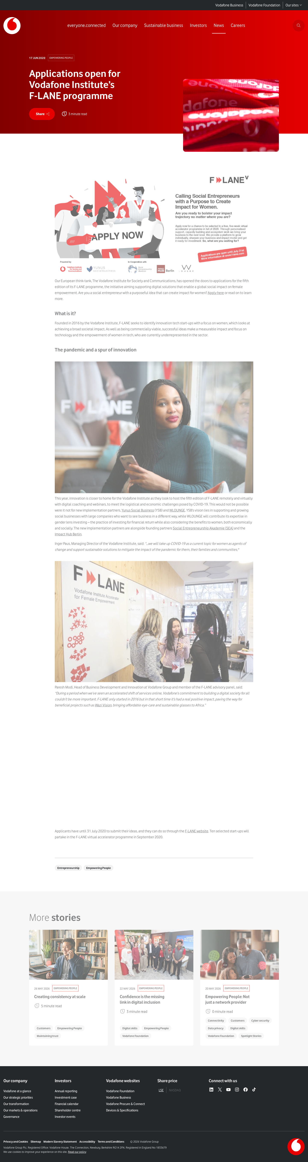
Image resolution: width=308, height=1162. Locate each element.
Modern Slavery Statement (60, 1141)
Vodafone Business (229, 5)
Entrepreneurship (68, 868)
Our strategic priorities (18, 1097)
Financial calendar (66, 1104)
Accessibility (87, 1141)
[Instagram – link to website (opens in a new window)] (237, 1090)
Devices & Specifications (122, 1110)
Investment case (66, 1097)
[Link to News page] (219, 26)
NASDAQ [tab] (175, 1090)
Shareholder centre (68, 1110)
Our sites (294, 5)
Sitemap (36, 1141)
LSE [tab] (161, 1090)
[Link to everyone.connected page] (86, 26)
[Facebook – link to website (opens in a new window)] (245, 1090)
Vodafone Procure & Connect (125, 1104)
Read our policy (77, 1151)
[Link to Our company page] (125, 26)
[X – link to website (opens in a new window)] (219, 1090)
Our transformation (16, 1104)
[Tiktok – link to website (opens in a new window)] (254, 1090)
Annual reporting (66, 1091)
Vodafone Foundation (264, 5)
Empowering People (61, 57)
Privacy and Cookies (15, 1141)
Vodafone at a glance (17, 1091)
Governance (11, 1117)
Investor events (65, 1117)
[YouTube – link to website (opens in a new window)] (228, 1090)
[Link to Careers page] (238, 26)
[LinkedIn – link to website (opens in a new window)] (211, 1090)
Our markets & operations (20, 1110)
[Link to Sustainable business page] (163, 26)
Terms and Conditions (111, 1141)
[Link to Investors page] (198, 26)
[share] (42, 114)
